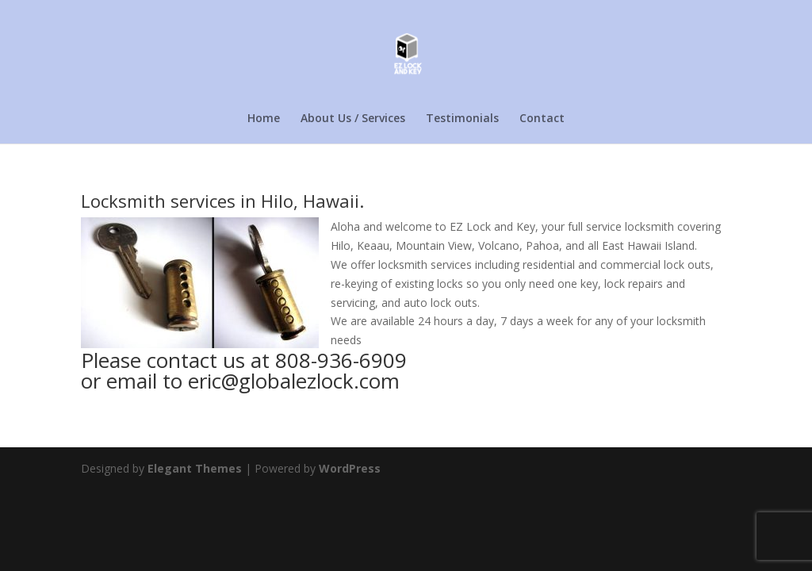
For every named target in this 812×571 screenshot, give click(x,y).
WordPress (350, 468)
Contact (542, 119)
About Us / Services (353, 119)
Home (263, 119)
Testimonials (462, 119)
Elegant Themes (194, 468)
